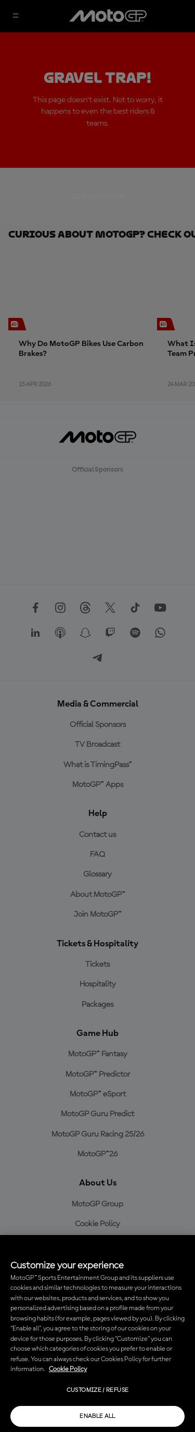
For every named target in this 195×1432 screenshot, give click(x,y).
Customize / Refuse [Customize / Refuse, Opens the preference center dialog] (97, 1390)
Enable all (97, 1416)
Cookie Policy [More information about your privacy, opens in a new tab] (68, 1369)
